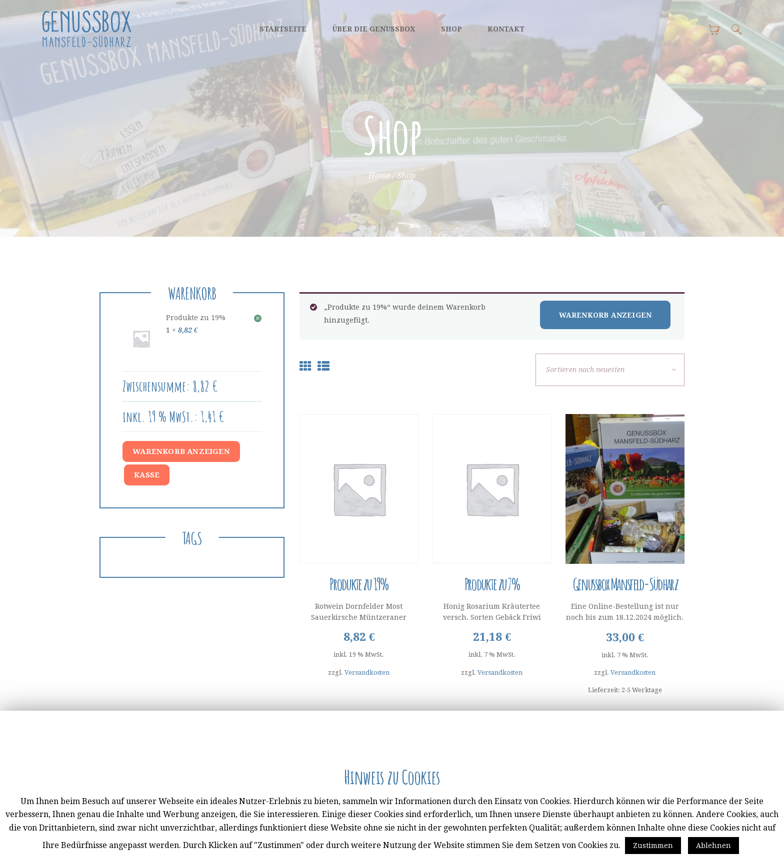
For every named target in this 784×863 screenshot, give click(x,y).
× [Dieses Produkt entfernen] (258, 318)
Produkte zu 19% (359, 583)
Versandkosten (367, 672)
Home (379, 175)
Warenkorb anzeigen (605, 315)
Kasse (147, 474)
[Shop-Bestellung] (610, 370)
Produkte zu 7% (492, 583)
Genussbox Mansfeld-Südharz (625, 583)
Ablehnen (713, 846)
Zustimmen (653, 846)
